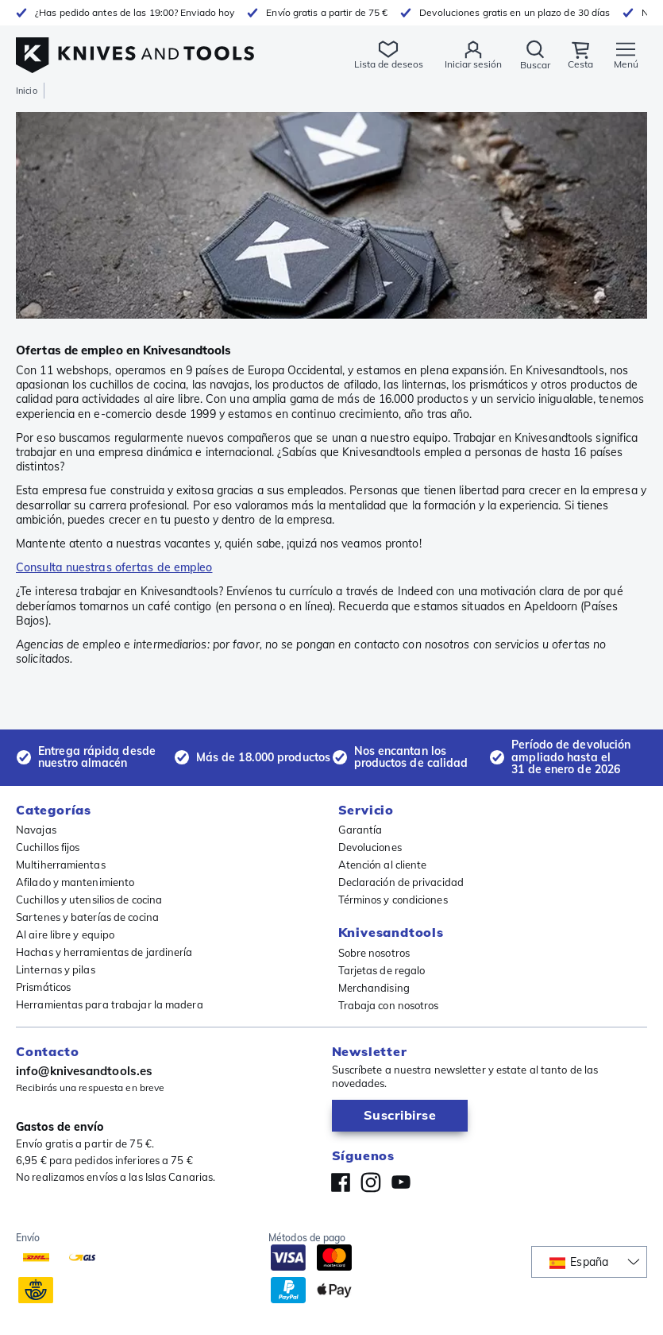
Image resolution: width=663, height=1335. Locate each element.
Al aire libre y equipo (65, 934)
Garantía (360, 829)
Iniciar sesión (473, 64)
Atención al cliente (382, 864)
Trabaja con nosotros (388, 1005)
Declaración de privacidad (401, 882)
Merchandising (374, 987)
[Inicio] (135, 46)
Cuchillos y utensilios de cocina (89, 899)
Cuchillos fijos (48, 847)
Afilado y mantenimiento (75, 882)
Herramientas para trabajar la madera (109, 1004)
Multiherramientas (61, 864)
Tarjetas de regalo (382, 970)
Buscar (535, 65)
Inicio (26, 90)
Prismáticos (43, 987)
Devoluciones (370, 847)
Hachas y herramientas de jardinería (104, 952)
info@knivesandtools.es (84, 1070)
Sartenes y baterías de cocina (87, 917)
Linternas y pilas (55, 969)
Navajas (36, 829)
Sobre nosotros (374, 952)
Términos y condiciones (393, 899)
